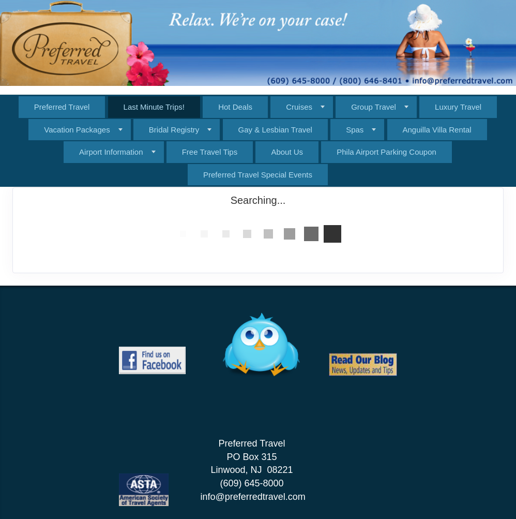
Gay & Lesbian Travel (275, 129)
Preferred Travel (62, 106)
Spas (354, 129)
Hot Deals (235, 106)
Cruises (299, 106)
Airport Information (111, 151)
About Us (287, 151)
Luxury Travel (458, 106)
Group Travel (373, 106)
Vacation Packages (77, 129)
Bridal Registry (174, 129)
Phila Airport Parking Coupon (386, 151)
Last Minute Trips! (154, 106)
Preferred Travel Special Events (257, 174)
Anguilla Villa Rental (437, 129)
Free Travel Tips (210, 151)
